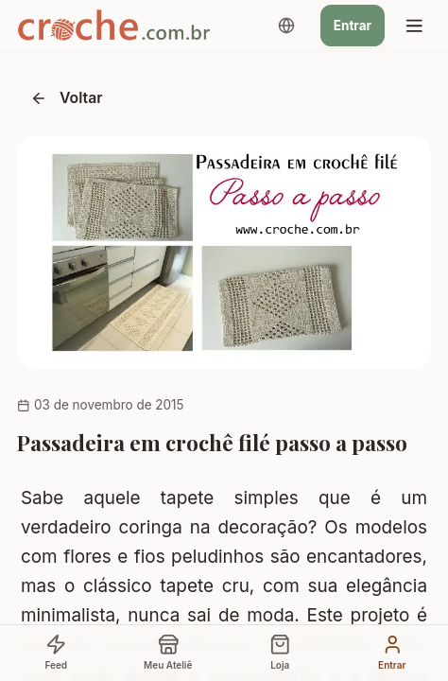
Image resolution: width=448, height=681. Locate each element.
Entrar (352, 25)
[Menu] (414, 25)
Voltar (66, 98)
